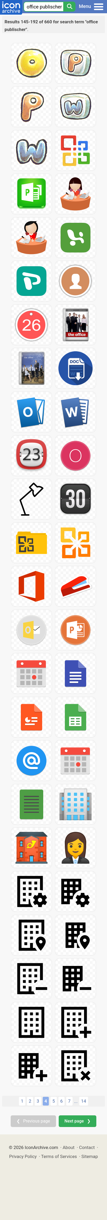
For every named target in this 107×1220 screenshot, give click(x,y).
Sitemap (89, 1156)
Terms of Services (59, 1156)
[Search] (69, 7)
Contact (87, 1147)
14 (83, 1101)
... (76, 1101)
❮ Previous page (33, 1121)
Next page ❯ (77, 1121)
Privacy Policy (23, 1156)
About (69, 1147)
